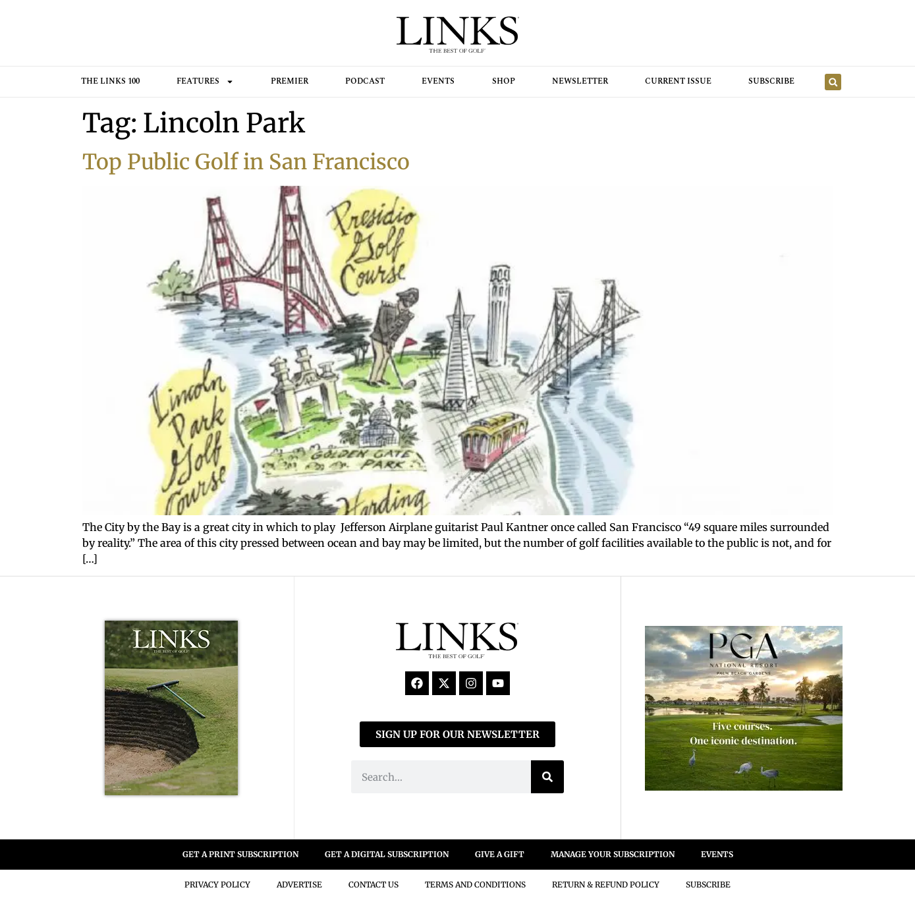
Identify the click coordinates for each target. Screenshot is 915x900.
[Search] (547, 776)
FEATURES (205, 81)
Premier (289, 81)
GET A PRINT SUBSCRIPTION (240, 854)
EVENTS (717, 854)
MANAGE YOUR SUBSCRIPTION (613, 854)
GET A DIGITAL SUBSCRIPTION (387, 854)
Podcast (365, 81)
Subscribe (771, 81)
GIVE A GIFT (499, 854)
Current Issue (678, 81)
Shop (503, 81)
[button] (833, 82)
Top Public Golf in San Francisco (246, 162)
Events (438, 81)
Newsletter (580, 81)
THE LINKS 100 (110, 81)
